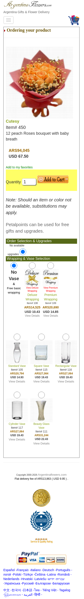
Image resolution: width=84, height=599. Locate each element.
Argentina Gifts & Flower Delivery (26, 12)
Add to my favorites (19, 167)
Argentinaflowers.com (52, 474)
